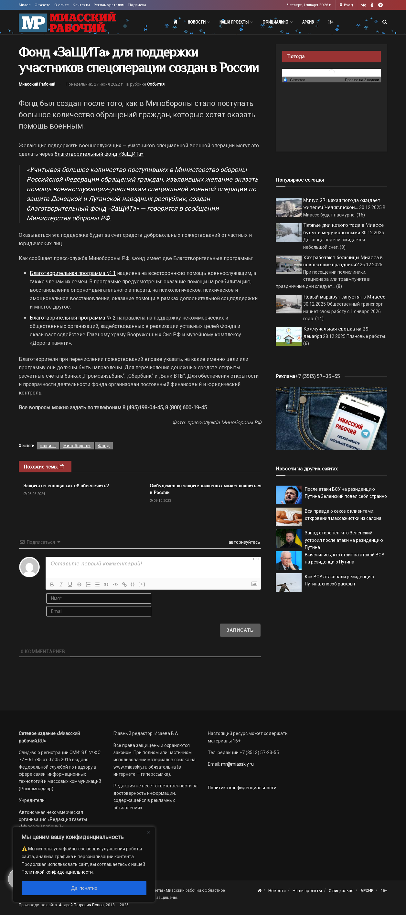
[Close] (148, 832)
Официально (275, 22)
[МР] (331, 418)
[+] (141, 584)
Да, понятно (84, 888)
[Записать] (240, 630)
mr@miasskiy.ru (237, 764)
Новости (197, 22)
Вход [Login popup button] (346, 5)
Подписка (137, 5)
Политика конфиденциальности (242, 787)
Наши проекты (234, 22)
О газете (42, 5)
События (156, 84)
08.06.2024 (34, 494)
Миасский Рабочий (37, 84)
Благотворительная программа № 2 (73, 318)
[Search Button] (384, 22)
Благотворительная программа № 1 (73, 273)
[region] (84, 864)
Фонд (104, 446)
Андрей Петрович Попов (81, 905)
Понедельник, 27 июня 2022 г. (94, 84)
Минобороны (77, 446)
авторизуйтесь (244, 542)
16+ (331, 22)
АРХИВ (308, 22)
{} (133, 584)
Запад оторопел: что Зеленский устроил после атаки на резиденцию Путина (344, 540)
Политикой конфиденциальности (57, 872)
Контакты (81, 5)
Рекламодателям (109, 5)
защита (48, 446)
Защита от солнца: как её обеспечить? (66, 485)
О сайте (61, 5)
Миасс (25, 5)
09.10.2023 (160, 501)
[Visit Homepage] (67, 22)
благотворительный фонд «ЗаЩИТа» (99, 154)
